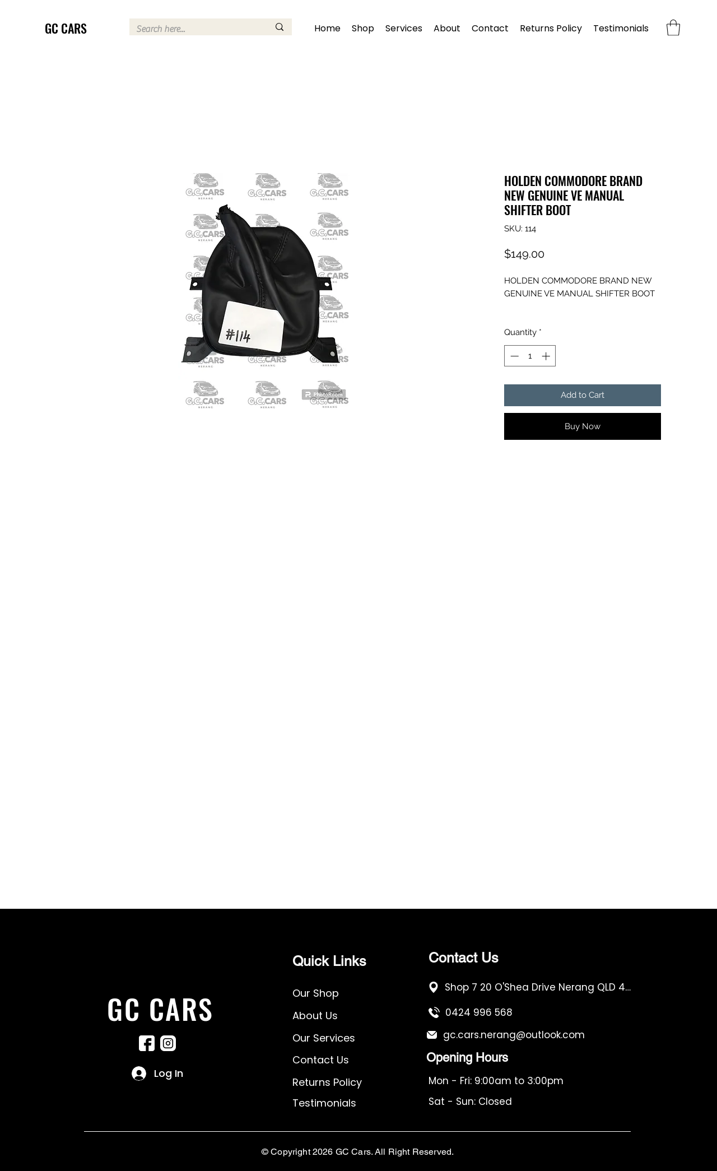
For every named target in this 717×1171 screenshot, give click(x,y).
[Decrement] (513, 356)
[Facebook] (147, 1043)
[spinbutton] (530, 356)
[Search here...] (194, 29)
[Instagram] (168, 1043)
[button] (673, 28)
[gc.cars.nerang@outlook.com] (528, 1034)
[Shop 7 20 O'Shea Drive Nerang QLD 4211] (530, 987)
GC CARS (66, 28)
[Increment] (547, 356)
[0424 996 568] (531, 1012)
